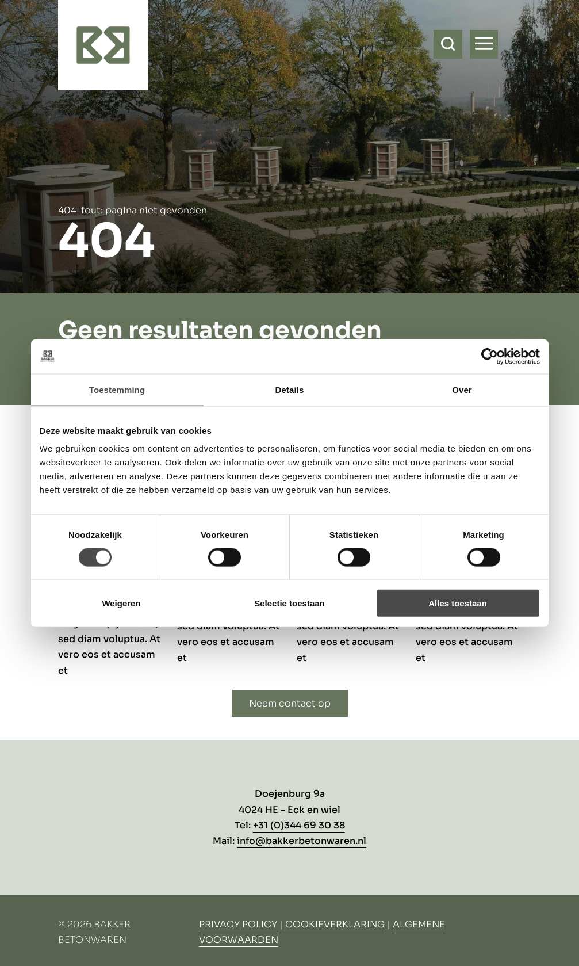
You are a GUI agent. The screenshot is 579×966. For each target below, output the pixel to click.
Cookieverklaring (335, 924)
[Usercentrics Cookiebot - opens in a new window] (489, 356)
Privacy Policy (238, 924)
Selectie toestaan (289, 603)
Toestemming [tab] (117, 389)
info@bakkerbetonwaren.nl (301, 841)
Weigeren (121, 603)
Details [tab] (289, 389)
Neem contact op (290, 703)
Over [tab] (462, 389)
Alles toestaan (457, 603)
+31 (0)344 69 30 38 (299, 825)
